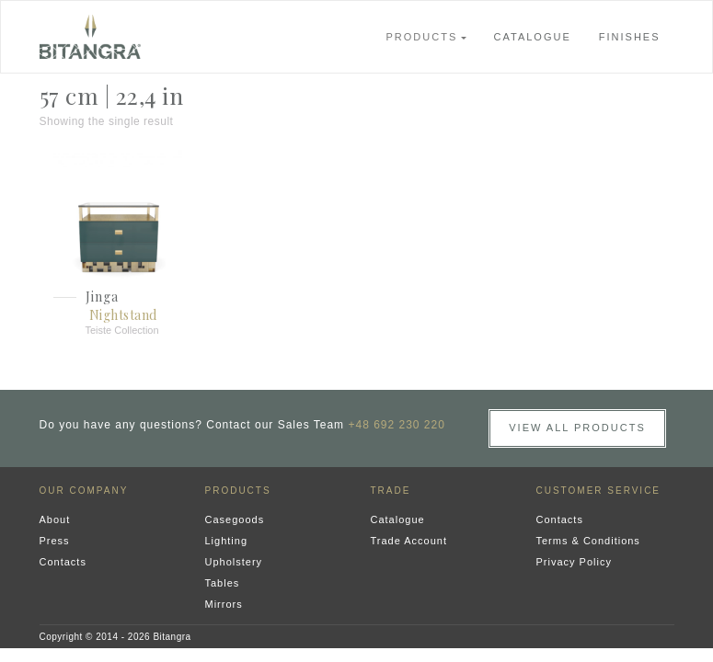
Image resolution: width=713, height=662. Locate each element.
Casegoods (235, 519)
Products (422, 36)
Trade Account (409, 540)
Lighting (226, 540)
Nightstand (123, 315)
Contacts (63, 561)
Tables (222, 582)
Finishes (630, 36)
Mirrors (224, 604)
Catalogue (532, 36)
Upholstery (234, 561)
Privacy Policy (574, 561)
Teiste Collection (122, 330)
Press (55, 540)
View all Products (577, 427)
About (55, 519)
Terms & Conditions (588, 540)
